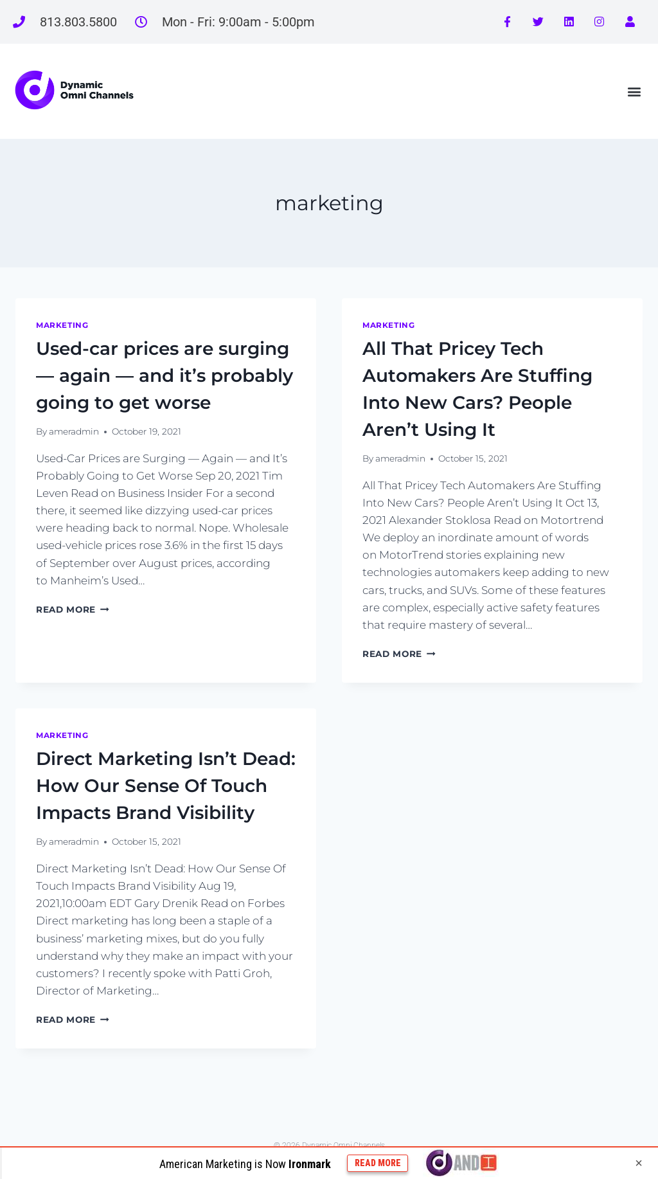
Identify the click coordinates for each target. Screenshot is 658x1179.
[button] (634, 91)
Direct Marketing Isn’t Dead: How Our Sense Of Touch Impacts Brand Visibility (166, 786)
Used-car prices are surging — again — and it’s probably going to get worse (164, 375)
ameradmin (74, 431)
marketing (62, 325)
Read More (72, 609)
